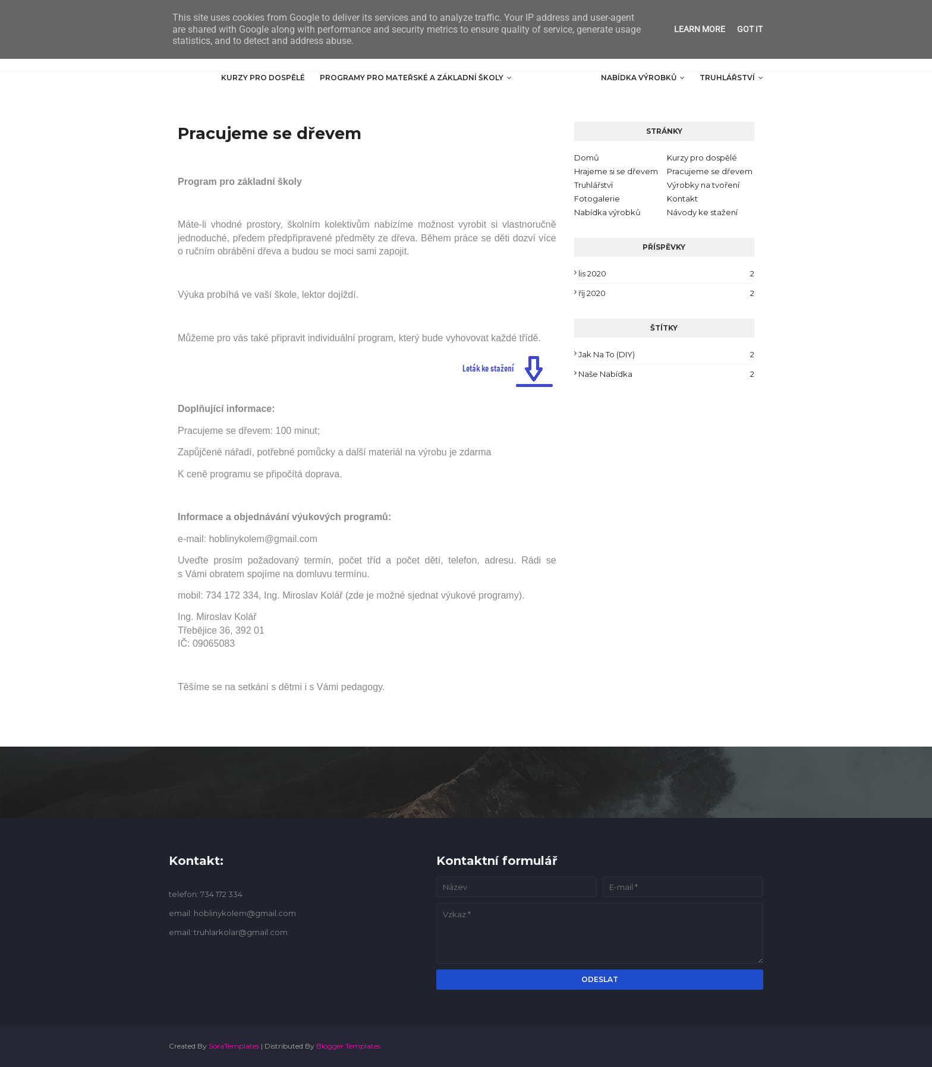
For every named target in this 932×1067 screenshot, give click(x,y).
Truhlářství (593, 185)
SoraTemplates (234, 1045)
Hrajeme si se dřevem (616, 171)
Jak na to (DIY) (666, 354)
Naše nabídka (666, 374)
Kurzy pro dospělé (702, 157)
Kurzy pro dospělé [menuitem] (263, 77)
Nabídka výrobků (607, 212)
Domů (586, 157)
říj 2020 (666, 293)
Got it (750, 29)
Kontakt (682, 198)
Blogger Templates (348, 1045)
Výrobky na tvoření (703, 185)
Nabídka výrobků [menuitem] (638, 77)
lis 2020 (666, 273)
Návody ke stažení (702, 212)
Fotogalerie (597, 198)
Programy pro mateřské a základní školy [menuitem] (411, 77)
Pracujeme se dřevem (709, 171)
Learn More (699, 29)
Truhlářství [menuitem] (727, 77)
